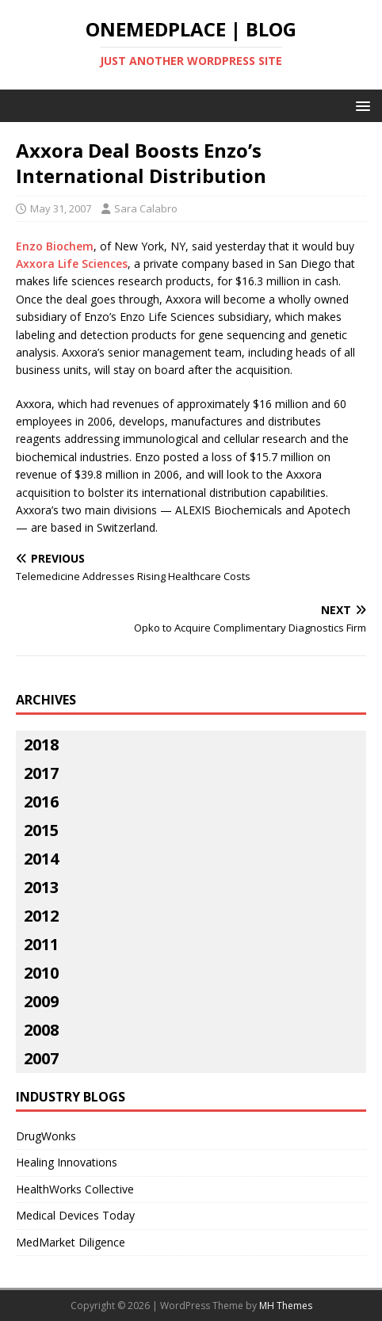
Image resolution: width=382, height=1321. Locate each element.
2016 (41, 801)
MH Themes (285, 1305)
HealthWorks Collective (75, 1189)
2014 (41, 858)
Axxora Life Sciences (72, 263)
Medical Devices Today (75, 1215)
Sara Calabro (146, 208)
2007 (41, 1058)
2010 (41, 972)
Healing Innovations (66, 1162)
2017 (41, 773)
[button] (360, 105)
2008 (41, 1029)
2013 (41, 887)
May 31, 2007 (60, 208)
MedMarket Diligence (70, 1242)
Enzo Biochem (55, 246)
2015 (41, 830)
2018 (41, 744)
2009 (41, 1001)
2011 (41, 944)
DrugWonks (46, 1135)
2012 (41, 915)
